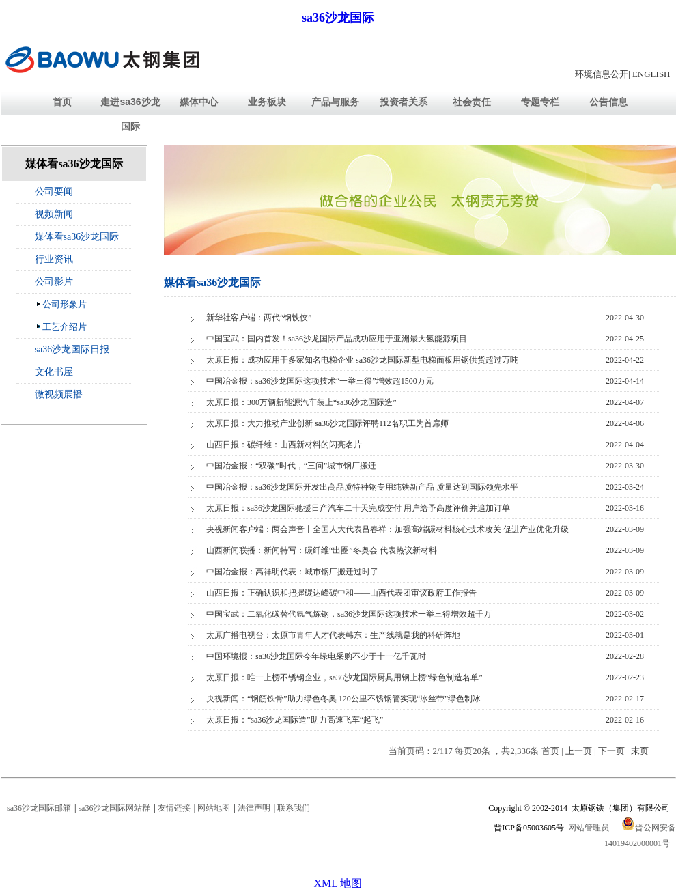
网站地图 (213, 808)
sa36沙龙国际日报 (72, 349)
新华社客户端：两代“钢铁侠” (259, 317)
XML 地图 (338, 883)
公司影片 (54, 282)
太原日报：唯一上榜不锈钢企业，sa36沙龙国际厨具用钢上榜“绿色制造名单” (344, 677)
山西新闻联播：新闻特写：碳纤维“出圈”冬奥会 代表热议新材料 (321, 550)
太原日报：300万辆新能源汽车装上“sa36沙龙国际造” (301, 402)
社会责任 (472, 101)
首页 (62, 101)
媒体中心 (199, 101)
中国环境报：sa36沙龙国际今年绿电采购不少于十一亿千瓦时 (316, 656)
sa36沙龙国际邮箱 (39, 808)
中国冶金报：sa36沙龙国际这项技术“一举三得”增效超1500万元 (320, 381)
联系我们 (293, 808)
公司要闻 (54, 191)
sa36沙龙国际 (338, 18)
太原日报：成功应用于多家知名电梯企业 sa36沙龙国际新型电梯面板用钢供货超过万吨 (362, 360)
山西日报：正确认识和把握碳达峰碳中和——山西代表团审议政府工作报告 (341, 593)
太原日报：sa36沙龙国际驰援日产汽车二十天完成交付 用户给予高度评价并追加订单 (358, 508)
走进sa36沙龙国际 (130, 114)
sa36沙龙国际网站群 (114, 808)
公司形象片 (61, 303)
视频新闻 (54, 214)
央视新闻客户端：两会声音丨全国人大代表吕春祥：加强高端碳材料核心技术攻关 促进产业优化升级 (387, 529)
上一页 (578, 751)
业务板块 (267, 101)
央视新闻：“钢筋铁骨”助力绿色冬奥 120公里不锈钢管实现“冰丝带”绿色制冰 (343, 698)
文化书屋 (54, 372)
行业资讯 (54, 259)
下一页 (611, 751)
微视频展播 (59, 394)
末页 (640, 751)
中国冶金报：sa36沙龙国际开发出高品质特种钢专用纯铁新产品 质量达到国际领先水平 (362, 487)
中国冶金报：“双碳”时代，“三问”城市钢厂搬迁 (291, 466)
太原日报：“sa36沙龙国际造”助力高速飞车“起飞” (294, 720)
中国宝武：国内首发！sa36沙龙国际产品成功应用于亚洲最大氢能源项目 (336, 339)
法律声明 (254, 808)
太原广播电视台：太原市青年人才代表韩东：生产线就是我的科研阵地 (333, 635)
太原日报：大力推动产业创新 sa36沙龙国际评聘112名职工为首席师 (327, 423)
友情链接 (174, 808)
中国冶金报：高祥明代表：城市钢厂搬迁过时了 (292, 571)
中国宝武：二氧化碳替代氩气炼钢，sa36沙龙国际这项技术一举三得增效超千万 (349, 614)
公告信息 (608, 101)
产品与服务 (335, 101)
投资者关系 (403, 101)
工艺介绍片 (61, 326)
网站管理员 (588, 827)
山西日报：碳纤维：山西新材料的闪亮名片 (284, 444)
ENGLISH (651, 74)
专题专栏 (540, 101)
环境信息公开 (601, 74)
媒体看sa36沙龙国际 (77, 237)
